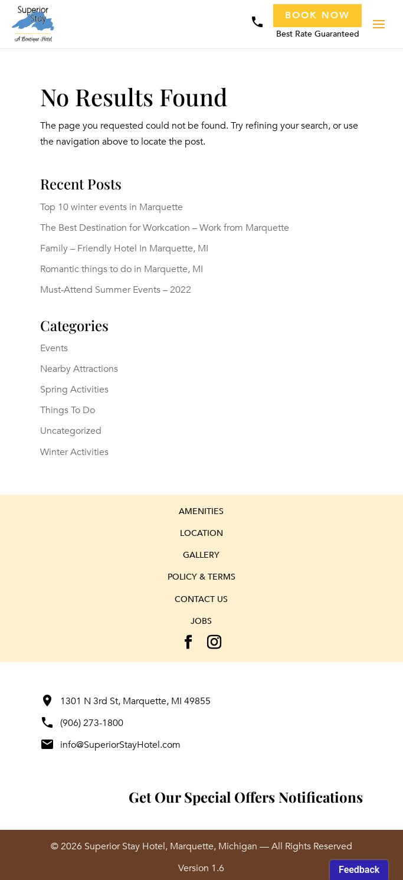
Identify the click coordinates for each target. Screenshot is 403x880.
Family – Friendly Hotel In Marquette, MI (124, 248)
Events (54, 348)
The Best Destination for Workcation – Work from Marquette (164, 227)
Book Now (317, 15)
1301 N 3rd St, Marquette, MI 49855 (125, 701)
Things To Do (67, 410)
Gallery (201, 555)
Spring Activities (74, 389)
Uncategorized (70, 430)
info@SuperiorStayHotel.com (110, 744)
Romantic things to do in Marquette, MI (121, 269)
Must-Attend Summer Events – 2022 (115, 289)
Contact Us (201, 599)
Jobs (201, 621)
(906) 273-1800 (81, 723)
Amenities (201, 511)
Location (201, 533)
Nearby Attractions (79, 368)
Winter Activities (74, 452)
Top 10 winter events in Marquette (111, 207)
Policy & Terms (201, 577)
